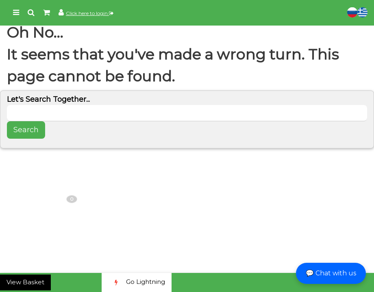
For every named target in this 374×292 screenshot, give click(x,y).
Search (26, 129)
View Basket (25, 282)
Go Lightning (136, 282)
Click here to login (89, 13)
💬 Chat (331, 273)
